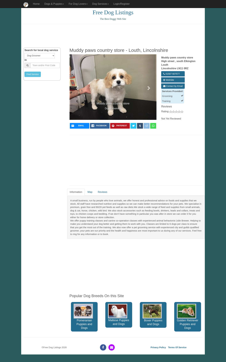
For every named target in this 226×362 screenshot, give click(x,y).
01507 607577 (171, 74)
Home (36, 4)
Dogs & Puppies (54, 4)
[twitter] (133, 126)
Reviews (102, 192)
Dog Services (100, 4)
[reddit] (147, 126)
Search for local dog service (41, 50)
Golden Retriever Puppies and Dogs (187, 317)
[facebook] (100, 126)
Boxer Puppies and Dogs (152, 315)
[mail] (79, 126)
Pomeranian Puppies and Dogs (83, 317)
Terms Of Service (177, 347)
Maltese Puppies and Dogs (118, 315)
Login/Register (121, 4)
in (25, 60)
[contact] (111, 347)
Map (90, 192)
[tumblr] (140, 126)
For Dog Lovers (78, 4)
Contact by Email (173, 86)
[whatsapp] (153, 126)
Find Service (33, 74)
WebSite (168, 80)
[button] (76, 87)
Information (76, 192)
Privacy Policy (158, 347)
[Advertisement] (113, 36)
